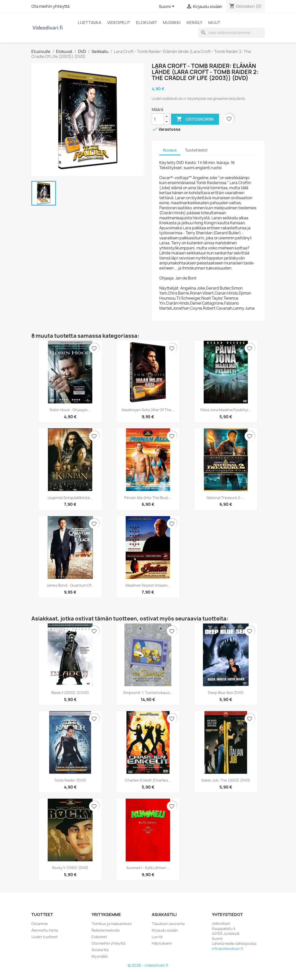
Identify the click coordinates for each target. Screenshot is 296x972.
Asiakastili (164, 914)
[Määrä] (158, 119)
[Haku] (231, 33)
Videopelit (118, 22)
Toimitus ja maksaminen (112, 923)
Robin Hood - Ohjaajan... (70, 409)
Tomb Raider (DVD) (70, 780)
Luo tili (157, 936)
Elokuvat (146, 22)
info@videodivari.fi (227, 948)
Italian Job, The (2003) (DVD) (225, 780)
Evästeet (99, 936)
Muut (214, 22)
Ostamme (39, 923)
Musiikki (172, 22)
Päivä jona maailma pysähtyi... (225, 409)
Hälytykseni (162, 943)
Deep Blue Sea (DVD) (226, 692)
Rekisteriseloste (106, 930)
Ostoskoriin (195, 119)
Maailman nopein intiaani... (147, 585)
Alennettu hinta (44, 930)
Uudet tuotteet (44, 936)
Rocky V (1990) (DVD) (70, 867)
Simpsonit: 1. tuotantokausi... (148, 692)
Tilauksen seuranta (168, 923)
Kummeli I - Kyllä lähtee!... (148, 867)
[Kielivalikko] (167, 7)
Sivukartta (100, 949)
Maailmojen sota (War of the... (148, 409)
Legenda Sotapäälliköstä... (70, 497)
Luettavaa (89, 22)
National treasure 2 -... (225, 497)
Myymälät (100, 956)
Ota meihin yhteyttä (50, 6)
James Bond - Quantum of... (70, 585)
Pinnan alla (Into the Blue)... (148, 497)
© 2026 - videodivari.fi (148, 965)
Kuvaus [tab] (170, 150)
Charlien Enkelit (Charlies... (148, 780)
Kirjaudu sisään (165, 930)
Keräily (194, 22)
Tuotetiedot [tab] (196, 150)
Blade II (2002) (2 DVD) (70, 692)
